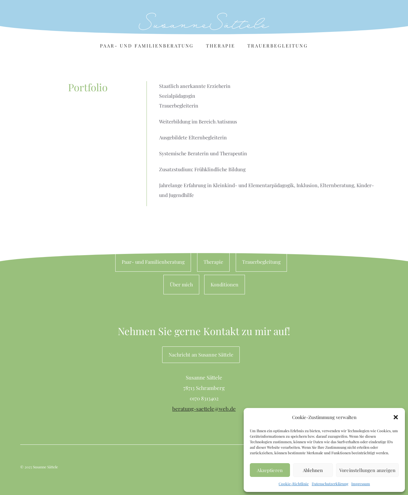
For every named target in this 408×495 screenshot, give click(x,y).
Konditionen (224, 284)
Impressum (360, 483)
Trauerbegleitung (277, 46)
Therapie (220, 46)
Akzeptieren (270, 470)
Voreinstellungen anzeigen (367, 470)
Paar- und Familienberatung (147, 46)
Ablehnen (313, 470)
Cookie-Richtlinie (294, 483)
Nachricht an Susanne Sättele (201, 354)
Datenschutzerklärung (330, 483)
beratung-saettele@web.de (204, 408)
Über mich (181, 284)
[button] (396, 417)
